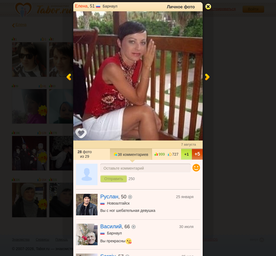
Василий (111, 226)
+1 (186, 154)
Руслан (109, 196)
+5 (197, 154)
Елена (81, 6)
